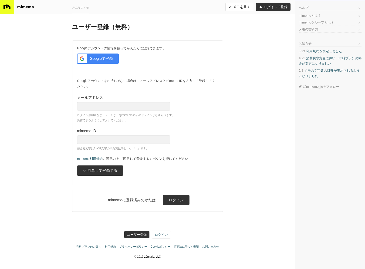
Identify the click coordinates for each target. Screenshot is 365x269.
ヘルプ (303, 8)
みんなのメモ (80, 7)
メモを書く (239, 7)
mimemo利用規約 (90, 159)
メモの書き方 (308, 29)
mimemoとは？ (310, 15)
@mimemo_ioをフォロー (319, 86)
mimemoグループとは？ (316, 22)
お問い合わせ (210, 246)
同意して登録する (100, 170)
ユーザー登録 (137, 234)
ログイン (176, 200)
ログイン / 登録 (273, 7)
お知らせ (305, 43)
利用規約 (110, 246)
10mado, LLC (152, 256)
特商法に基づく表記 (186, 246)
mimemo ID (86, 131)
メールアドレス (90, 98)
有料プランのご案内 (88, 246)
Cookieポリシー (160, 246)
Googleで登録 (95, 58)
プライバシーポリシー (133, 246)
